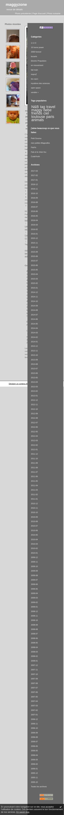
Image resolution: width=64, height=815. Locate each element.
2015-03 (34, 279)
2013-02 (34, 391)
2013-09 (34, 360)
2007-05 (34, 697)
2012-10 (34, 409)
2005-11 (34, 777)
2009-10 (34, 566)
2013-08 (34, 364)
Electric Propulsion (38, 61)
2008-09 (34, 625)
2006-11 (34, 724)
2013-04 (34, 382)
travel (50, 107)
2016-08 (34, 202)
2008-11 (34, 616)
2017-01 (34, 180)
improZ (34, 74)
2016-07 (34, 207)
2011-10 (34, 459)
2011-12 (34, 454)
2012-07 (34, 423)
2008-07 (34, 634)
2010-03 (34, 544)
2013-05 (34, 378)
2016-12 (34, 184)
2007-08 (34, 683)
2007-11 (34, 670)
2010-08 (34, 521)
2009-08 (34, 575)
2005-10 (34, 782)
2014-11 (34, 297)
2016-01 (34, 234)
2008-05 (34, 643)
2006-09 (34, 733)
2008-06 (34, 638)
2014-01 (34, 342)
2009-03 (34, 598)
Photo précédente (23, 13)
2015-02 (34, 283)
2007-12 (34, 665)
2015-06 (34, 265)
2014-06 (34, 319)
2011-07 (34, 472)
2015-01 (34, 288)
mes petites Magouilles (40, 143)
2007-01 (34, 715)
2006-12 (34, 719)
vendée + (35, 92)
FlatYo (33, 147)
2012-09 (34, 414)
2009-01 (34, 607)
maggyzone (16, 4)
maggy (36, 110)
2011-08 (34, 468)
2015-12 (34, 238)
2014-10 (34, 301)
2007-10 (34, 674)
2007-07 (34, 688)
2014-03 (34, 333)
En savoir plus (22, 812)
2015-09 (34, 252)
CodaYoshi (35, 156)
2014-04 (34, 328)
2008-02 (34, 656)
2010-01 (34, 553)
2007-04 (34, 701)
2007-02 (34, 710)
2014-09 (34, 306)
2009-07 (34, 580)
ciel (46, 113)
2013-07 (34, 369)
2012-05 (34, 432)
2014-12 (34, 292)
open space (35, 88)
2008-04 (34, 647)
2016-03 (34, 225)
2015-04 (34, 274)
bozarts (34, 56)
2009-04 (34, 593)
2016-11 (34, 189)
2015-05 (34, 270)
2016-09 (34, 198)
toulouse (38, 117)
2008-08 (34, 629)
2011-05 (34, 481)
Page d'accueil (39, 13)
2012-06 (34, 427)
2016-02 (34, 229)
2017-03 (34, 171)
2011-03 (34, 490)
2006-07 (34, 742)
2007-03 (34, 706)
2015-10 (34, 247)
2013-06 (34, 373)
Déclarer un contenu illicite (20, 384)
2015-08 (34, 256)
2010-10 (34, 512)
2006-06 (34, 746)
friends (36, 113)
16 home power (37, 47)
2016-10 (34, 193)
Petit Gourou (36, 138)
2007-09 (34, 679)
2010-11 (34, 508)
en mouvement (37, 65)
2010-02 (34, 548)
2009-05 (34, 589)
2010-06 (34, 530)
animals (37, 120)
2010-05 (34, 535)
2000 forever (36, 52)
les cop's (34, 79)
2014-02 (34, 337)
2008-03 (34, 652)
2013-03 (34, 387)
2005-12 (34, 773)
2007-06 (34, 692)
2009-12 (34, 557)
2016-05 (34, 216)
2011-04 (34, 485)
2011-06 (34, 476)
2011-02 (34, 494)
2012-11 (34, 404)
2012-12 (34, 400)
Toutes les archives (39, 787)
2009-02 (34, 602)
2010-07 (34, 526)
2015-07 (34, 261)
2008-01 (34, 661)
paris (50, 117)
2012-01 (34, 449)
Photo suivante (53, 13)
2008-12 (34, 611)
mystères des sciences (40, 83)
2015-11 (34, 243)
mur (26, 250)
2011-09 (34, 463)
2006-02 (34, 764)
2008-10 (34, 620)
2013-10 (34, 355)
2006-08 (34, 737)
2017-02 (34, 175)
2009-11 (34, 562)
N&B (35, 107)
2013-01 (34, 396)
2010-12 (34, 503)
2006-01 (34, 769)
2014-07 (34, 315)
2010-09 (34, 517)
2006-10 (34, 728)
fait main (34, 70)
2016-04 (34, 220)
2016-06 (34, 211)
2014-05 (34, 324)
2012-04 (34, 436)
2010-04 (34, 539)
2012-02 (34, 445)
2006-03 (34, 760)
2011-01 (34, 499)
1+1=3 (33, 43)
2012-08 (34, 418)
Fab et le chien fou (38, 152)
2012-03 (34, 440)
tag (26, 253)
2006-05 (34, 751)
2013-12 (34, 346)
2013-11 (34, 351)
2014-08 (34, 310)
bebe (48, 110)
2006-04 (34, 755)
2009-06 (34, 584)
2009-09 (34, 571)
